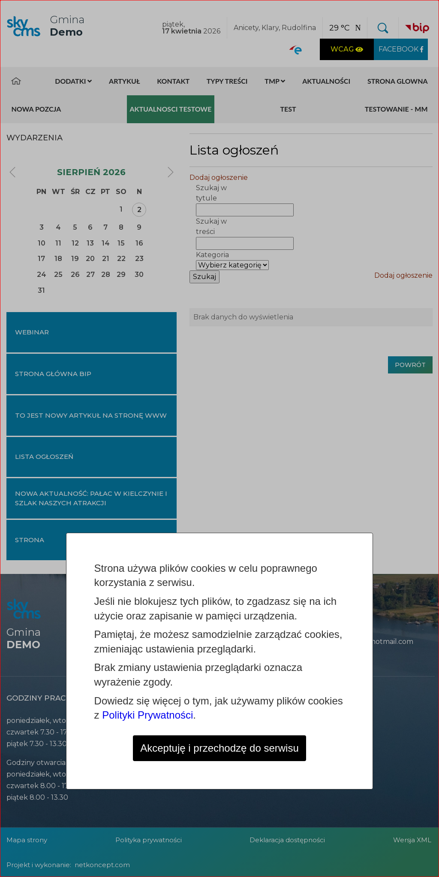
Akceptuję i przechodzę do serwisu (219, 748)
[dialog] (219, 438)
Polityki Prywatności (147, 715)
